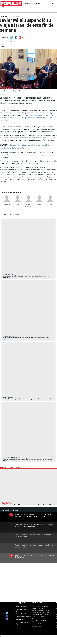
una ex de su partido (9, 336)
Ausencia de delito (8, 274)
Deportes (24, 614)
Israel (18, 204)
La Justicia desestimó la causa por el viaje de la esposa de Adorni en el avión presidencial (25, 276)
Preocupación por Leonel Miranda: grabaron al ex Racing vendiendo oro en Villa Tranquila (33, 515)
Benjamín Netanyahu (28, 205)
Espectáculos (20, 617)
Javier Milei (6, 204)
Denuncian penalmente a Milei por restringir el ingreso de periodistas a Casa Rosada (26, 338)
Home (18, 606)
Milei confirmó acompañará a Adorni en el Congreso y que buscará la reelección (27, 399)
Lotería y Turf (18, 623)
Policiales (19, 614)
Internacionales (26, 617)
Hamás (39, 204)
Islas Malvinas (6, 503)
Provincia (29, 3)
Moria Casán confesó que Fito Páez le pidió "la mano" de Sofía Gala (35, 556)
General (18, 619)
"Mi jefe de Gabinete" (9, 397)
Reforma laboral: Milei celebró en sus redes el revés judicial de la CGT (34, 546)
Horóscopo (25, 622)
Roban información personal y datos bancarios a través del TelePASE (33, 536)
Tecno (23, 619)
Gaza (50, 204)
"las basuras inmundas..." (10, 457)
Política (37, 3)
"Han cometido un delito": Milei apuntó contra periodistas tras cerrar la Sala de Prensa (27, 459)
